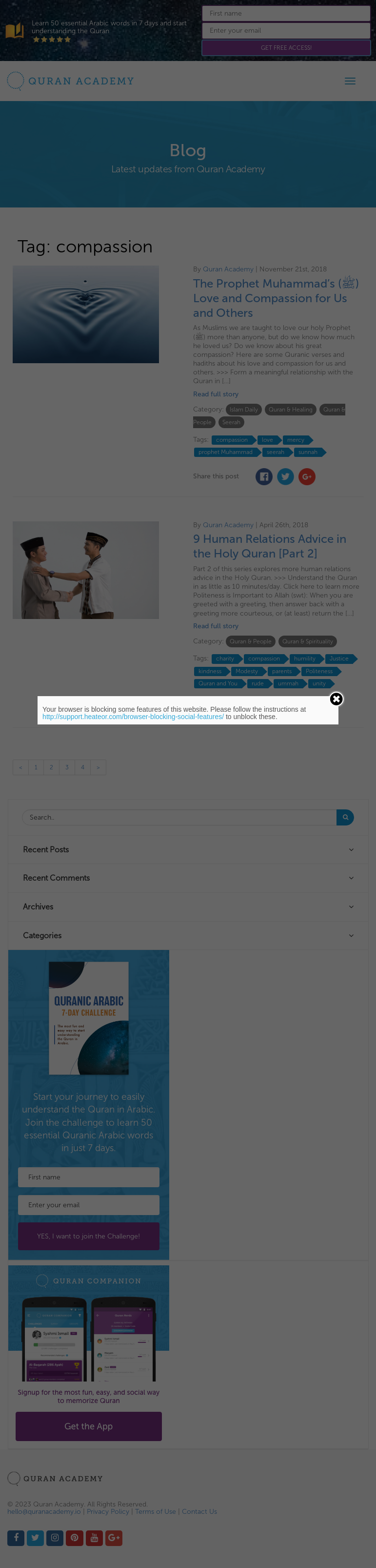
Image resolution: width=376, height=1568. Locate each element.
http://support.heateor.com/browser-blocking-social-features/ (133, 717)
